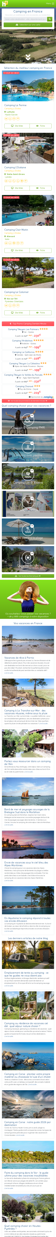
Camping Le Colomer (16, 291)
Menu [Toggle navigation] (50, 3)
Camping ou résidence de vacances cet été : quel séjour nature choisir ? (26, 1025)
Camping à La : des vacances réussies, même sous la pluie (25, 712)
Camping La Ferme (15, 105)
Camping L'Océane (15, 167)
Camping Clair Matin (16, 229)
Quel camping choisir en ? (22, 1227)
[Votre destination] (25, 19)
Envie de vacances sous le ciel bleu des (26, 864)
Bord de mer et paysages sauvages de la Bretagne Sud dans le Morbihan (27, 811)
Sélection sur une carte (28, 25)
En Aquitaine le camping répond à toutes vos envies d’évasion (27, 919)
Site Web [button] (17, 126)
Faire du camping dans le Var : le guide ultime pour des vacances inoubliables (26, 1174)
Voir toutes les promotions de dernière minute (28, 401)
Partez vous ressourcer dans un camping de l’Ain (27, 762)
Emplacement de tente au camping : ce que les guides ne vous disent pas (26, 974)
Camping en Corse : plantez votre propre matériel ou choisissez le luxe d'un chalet (27, 1075)
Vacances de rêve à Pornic (19, 657)
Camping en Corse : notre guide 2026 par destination (27, 1123)
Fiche (40, 126)
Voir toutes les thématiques (28, 576)
